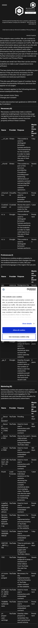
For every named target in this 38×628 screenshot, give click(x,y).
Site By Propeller (31, 35)
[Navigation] (4, 5)
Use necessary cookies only (19, 337)
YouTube (12, 416)
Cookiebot (6, 104)
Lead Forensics (12, 474)
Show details (27, 323)
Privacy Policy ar (31, 29)
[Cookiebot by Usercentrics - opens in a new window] (27, 289)
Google (12, 214)
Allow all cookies (19, 330)
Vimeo (11, 139)
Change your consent (8, 97)
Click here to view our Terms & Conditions (14, 29)
